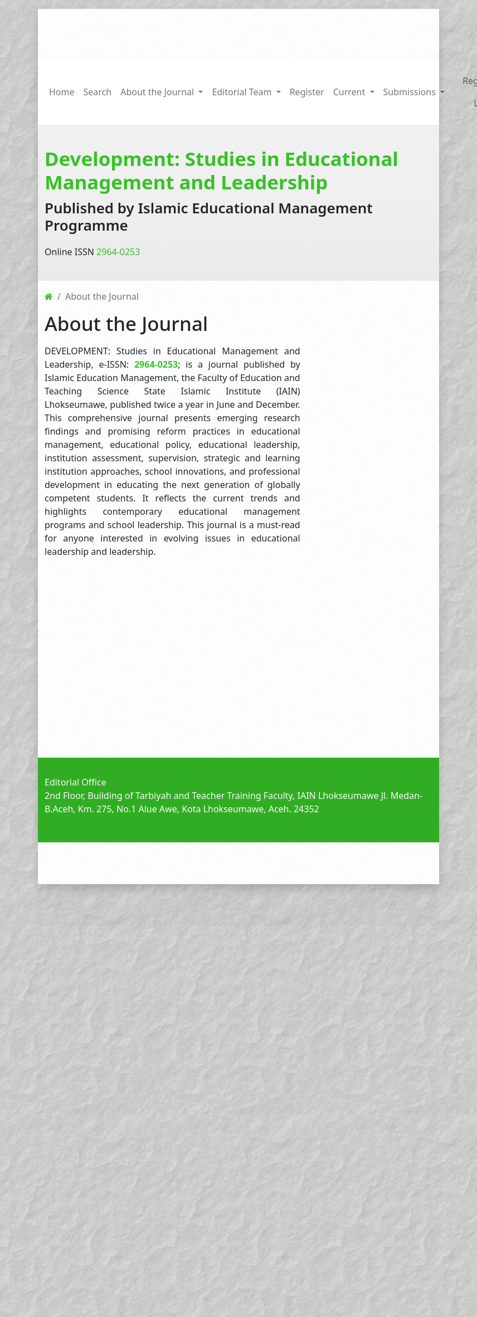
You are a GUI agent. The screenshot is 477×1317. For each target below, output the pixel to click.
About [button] (334, 863)
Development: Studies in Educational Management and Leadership (221, 167)
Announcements (191, 863)
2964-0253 (118, 249)
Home (62, 91)
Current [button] (350, 91)
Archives (293, 863)
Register (307, 91)
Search (98, 91)
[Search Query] (361, 32)
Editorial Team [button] (243, 91)
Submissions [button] (410, 91)
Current (251, 863)
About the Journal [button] (158, 91)
